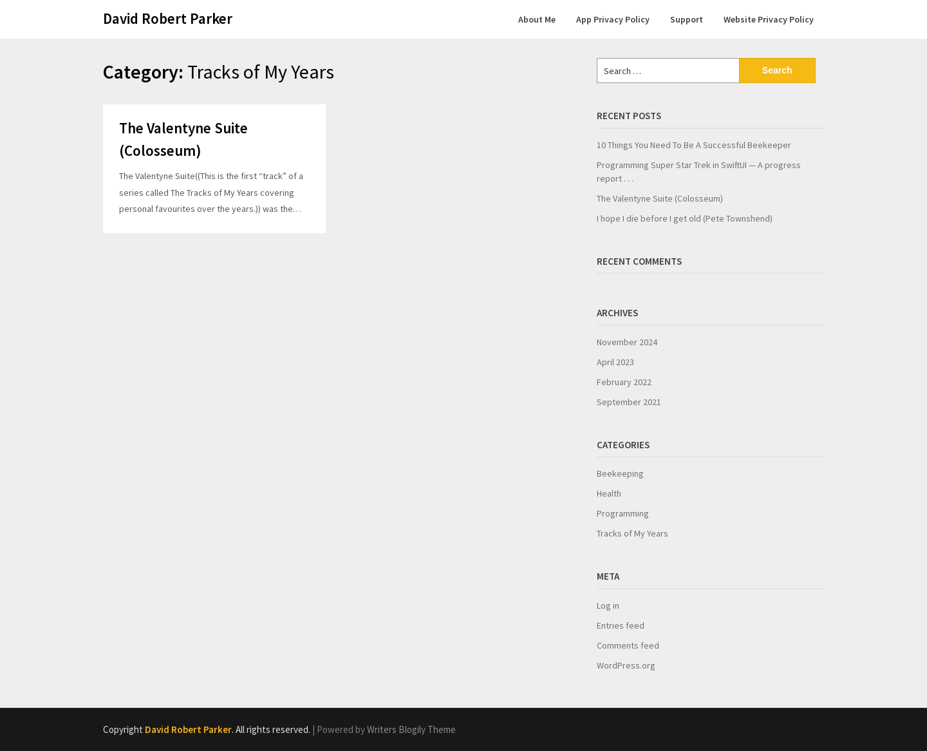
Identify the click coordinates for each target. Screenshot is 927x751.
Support (686, 19)
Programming (623, 513)
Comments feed (628, 645)
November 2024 (627, 342)
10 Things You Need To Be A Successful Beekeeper (694, 145)
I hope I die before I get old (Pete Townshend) (684, 218)
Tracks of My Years (632, 533)
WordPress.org (626, 665)
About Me (537, 19)
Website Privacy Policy (769, 19)
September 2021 (629, 402)
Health (609, 493)
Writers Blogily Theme (411, 729)
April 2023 (615, 362)
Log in (608, 605)
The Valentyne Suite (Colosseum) (660, 198)
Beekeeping (620, 473)
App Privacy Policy (613, 19)
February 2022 (624, 382)
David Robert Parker (167, 18)
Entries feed (620, 625)
